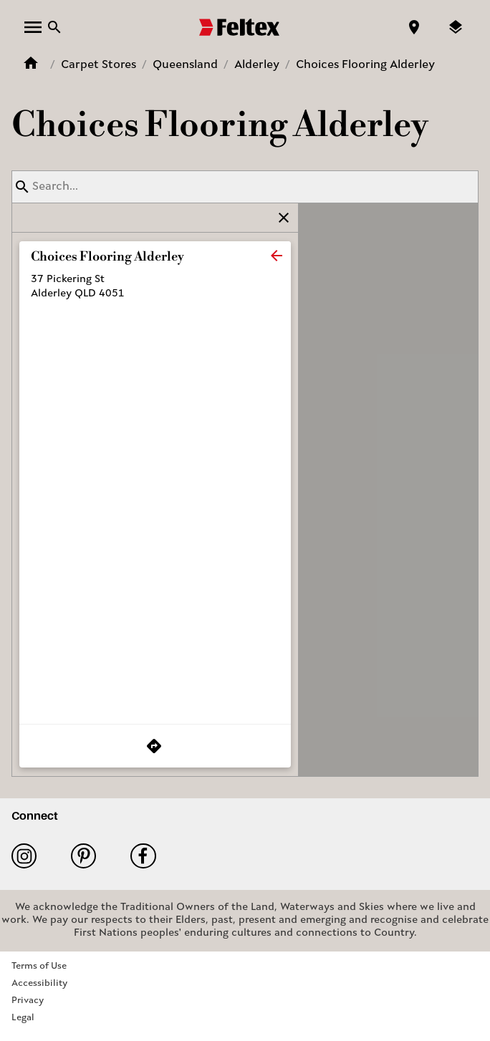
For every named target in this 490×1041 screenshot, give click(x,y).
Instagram (24, 855)
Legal (22, 1017)
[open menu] (33, 27)
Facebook (142, 855)
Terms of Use (39, 966)
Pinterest (83, 855)
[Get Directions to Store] (155, 746)
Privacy (27, 1000)
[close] (276, 255)
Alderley (256, 65)
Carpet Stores (98, 65)
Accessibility (39, 983)
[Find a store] (414, 27)
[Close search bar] (54, 27)
